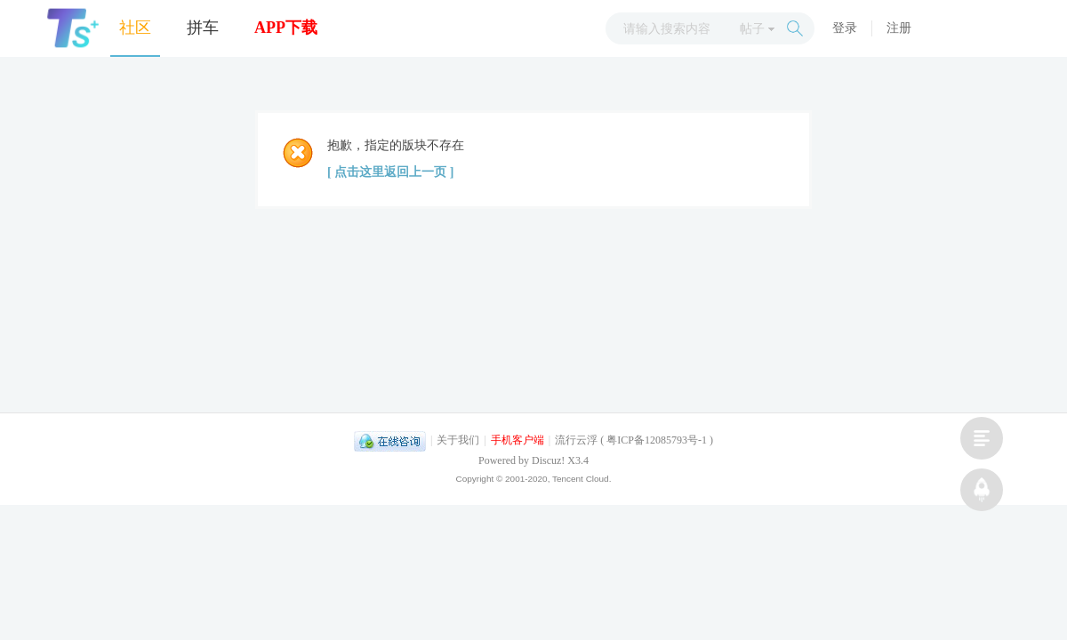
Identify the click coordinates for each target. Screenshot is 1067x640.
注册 (898, 28)
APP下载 (285, 27)
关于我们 (458, 440)
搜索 (795, 28)
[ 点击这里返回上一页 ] (390, 172)
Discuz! (548, 460)
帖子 (752, 29)
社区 (135, 27)
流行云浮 (576, 440)
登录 (844, 28)
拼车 (203, 27)
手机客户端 (517, 440)
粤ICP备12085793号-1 (656, 440)
